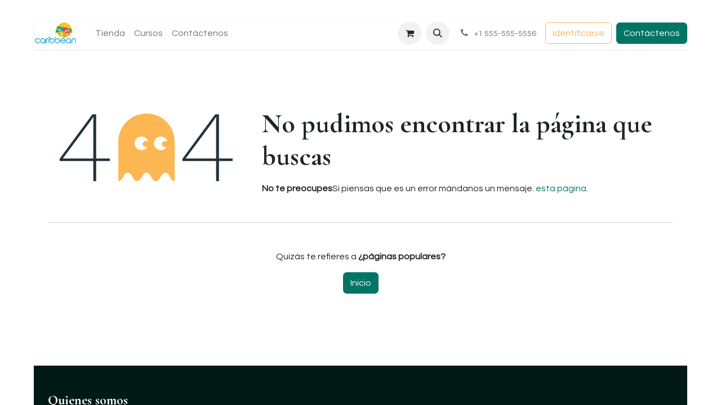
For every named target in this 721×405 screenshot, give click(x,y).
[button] (437, 33)
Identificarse (578, 33)
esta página (561, 188)
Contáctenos (652, 33)
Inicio (360, 282)
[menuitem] (110, 33)
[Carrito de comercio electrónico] (409, 33)
